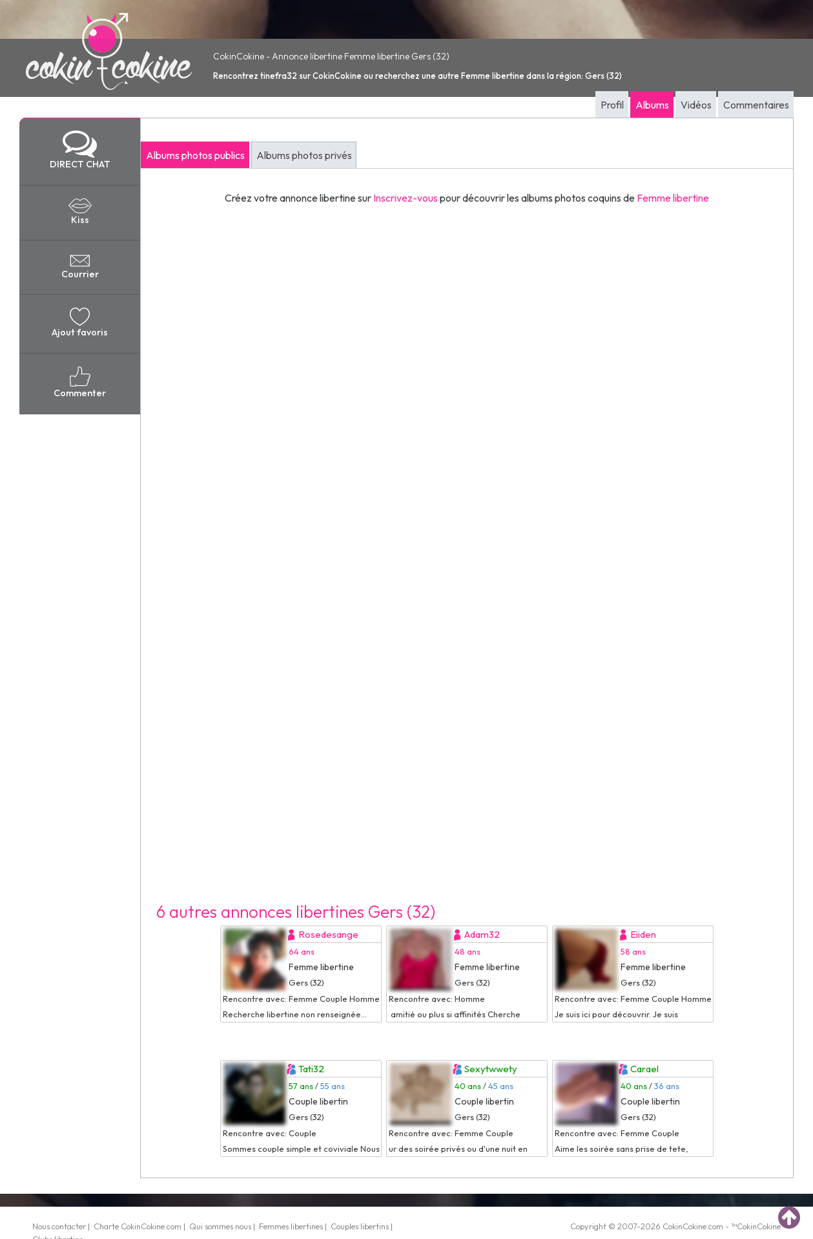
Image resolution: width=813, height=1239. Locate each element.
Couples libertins (360, 1226)
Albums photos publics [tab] (195, 155)
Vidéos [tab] (696, 104)
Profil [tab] (612, 104)
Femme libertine (673, 197)
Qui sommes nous (220, 1226)
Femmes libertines (291, 1226)
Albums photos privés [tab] (304, 155)
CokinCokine (684, 1226)
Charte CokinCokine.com (137, 1226)
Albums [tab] (652, 104)
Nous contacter (59, 1226)
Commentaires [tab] (756, 104)
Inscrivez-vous (405, 197)
